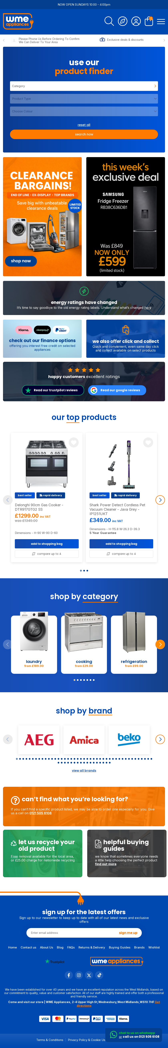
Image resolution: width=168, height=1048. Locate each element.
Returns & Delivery (91, 947)
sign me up (128, 932)
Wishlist (154, 947)
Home (12, 947)
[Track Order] (122, 21)
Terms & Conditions (49, 1040)
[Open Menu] (161, 22)
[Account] (136, 21)
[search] (109, 21)
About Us (46, 947)
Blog (60, 947)
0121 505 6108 (25, 813)
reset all (84, 125)
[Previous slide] (3, 40)
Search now (84, 134)
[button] (81, 570)
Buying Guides (119, 947)
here (147, 323)
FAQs (71, 947)
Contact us (28, 947)
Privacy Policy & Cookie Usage (89, 1040)
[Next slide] (164, 40)
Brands (139, 947)
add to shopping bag (46, 559)
